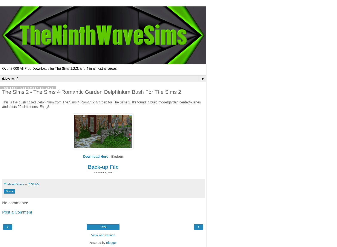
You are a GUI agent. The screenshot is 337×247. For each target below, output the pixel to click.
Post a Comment (17, 212)
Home (103, 227)
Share (9, 191)
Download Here (95, 156)
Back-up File (103, 167)
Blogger (111, 242)
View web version (103, 235)
